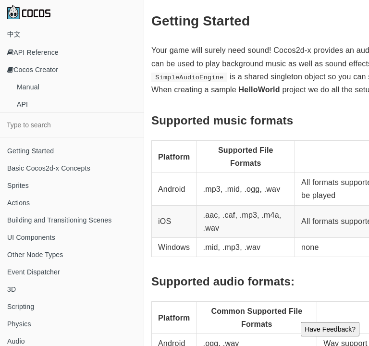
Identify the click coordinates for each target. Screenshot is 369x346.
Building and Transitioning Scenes (59, 220)
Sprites (18, 185)
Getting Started (30, 151)
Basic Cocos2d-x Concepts (48, 168)
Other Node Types (35, 255)
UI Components (31, 237)
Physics (19, 324)
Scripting (20, 306)
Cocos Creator (32, 70)
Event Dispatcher (33, 272)
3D (11, 289)
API (22, 104)
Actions (18, 203)
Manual (28, 87)
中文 (14, 34)
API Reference (33, 52)
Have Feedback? (330, 329)
